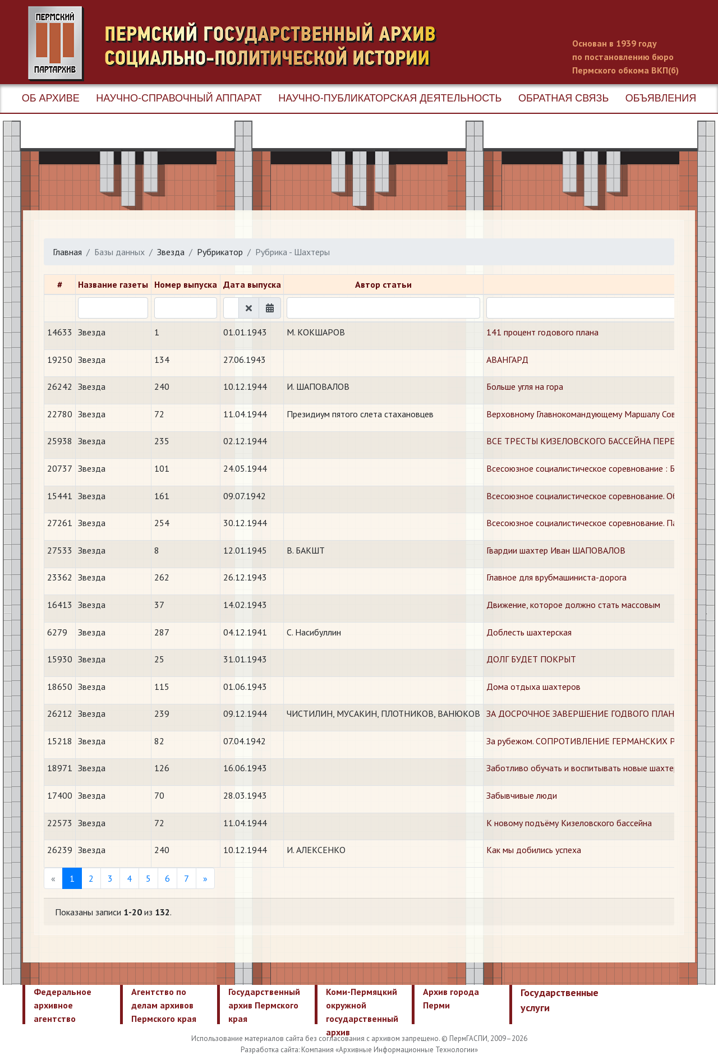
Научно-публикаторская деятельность (389, 98)
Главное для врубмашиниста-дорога (556, 577)
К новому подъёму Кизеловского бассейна (569, 822)
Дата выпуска (252, 284)
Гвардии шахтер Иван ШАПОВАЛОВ (555, 550)
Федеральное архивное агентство (62, 1005)
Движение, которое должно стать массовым (573, 604)
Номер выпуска (185, 284)
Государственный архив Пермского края (264, 1005)
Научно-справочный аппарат (178, 98)
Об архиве (51, 98)
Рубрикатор (220, 251)
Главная (67, 251)
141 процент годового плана (542, 332)
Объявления (660, 98)
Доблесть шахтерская (529, 632)
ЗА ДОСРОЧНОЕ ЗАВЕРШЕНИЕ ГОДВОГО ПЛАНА (582, 713)
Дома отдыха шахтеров (533, 686)
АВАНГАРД (507, 359)
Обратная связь (563, 98)
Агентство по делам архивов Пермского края (163, 1005)
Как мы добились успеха (533, 849)
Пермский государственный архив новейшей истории (238, 43)
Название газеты (113, 284)
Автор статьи (383, 284)
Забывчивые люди (521, 795)
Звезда (171, 251)
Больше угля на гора (524, 386)
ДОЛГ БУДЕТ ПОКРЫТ (531, 659)
